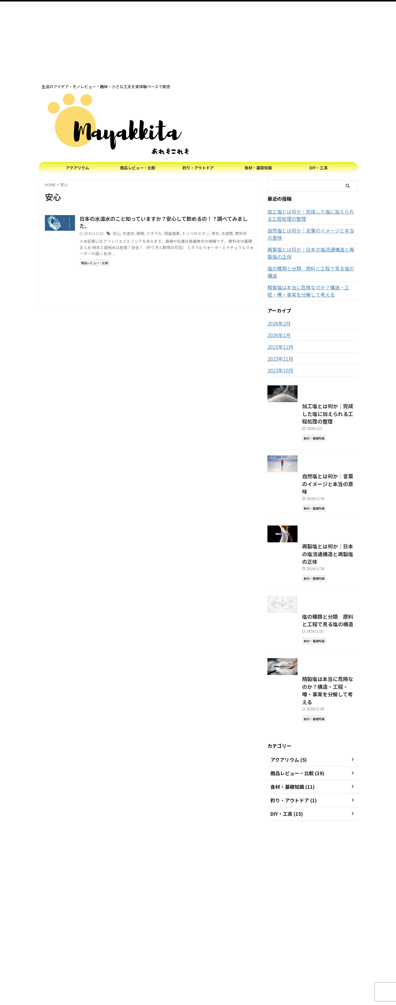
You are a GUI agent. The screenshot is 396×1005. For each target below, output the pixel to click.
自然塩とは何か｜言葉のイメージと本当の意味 (311, 230)
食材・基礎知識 (258, 168)
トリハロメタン (220, 234)
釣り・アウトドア (198, 168)
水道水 (157, 234)
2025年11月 (278, 344)
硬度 (168, 234)
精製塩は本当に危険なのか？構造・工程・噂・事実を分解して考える (311, 276)
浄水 (238, 234)
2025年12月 (278, 332)
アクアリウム (77, 168)
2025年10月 (278, 356)
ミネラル (181, 234)
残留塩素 (198, 234)
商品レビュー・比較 (137, 168)
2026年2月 (277, 309)
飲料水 (120, 240)
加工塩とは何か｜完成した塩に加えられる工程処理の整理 (311, 215)
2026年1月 (277, 321)
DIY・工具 (319, 168)
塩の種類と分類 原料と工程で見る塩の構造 (309, 261)
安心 (146, 234)
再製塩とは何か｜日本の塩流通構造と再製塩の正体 (311, 245)
